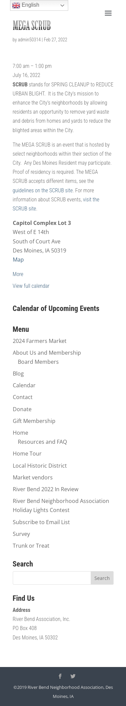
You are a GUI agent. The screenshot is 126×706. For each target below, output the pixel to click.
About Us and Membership (47, 352)
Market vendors (33, 477)
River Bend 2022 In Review (45, 489)
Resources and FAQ (42, 441)
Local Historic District (40, 465)
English (25, 5)
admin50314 (29, 39)
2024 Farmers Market (40, 341)
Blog (18, 373)
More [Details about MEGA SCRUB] (18, 274)
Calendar (24, 385)
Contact (23, 397)
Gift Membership (34, 421)
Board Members (38, 361)
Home (20, 432)
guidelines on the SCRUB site (43, 190)
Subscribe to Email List (41, 522)
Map (18, 259)
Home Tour (27, 453)
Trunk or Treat (31, 545)
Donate (22, 409)
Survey (21, 534)
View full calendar (31, 286)
